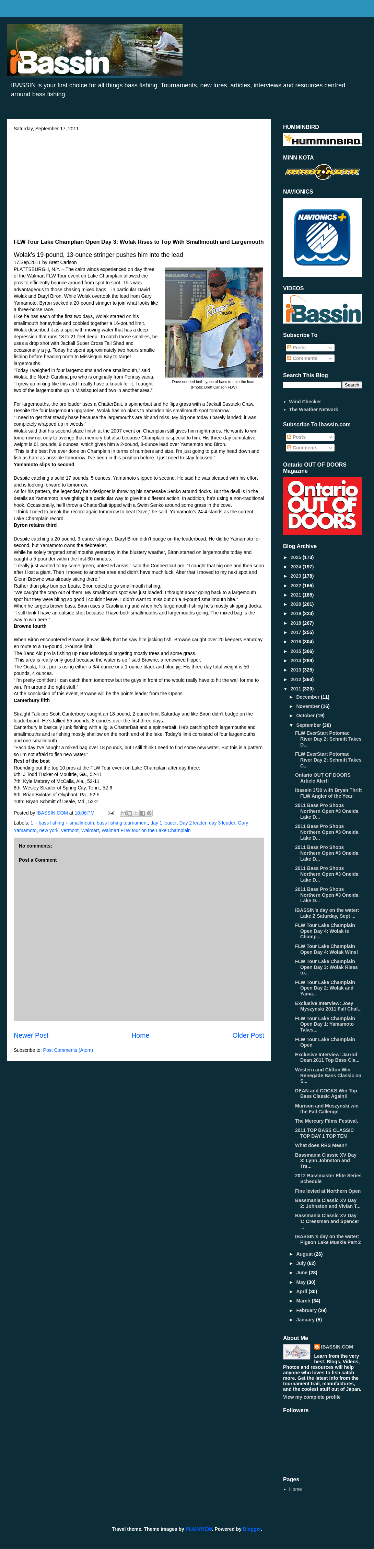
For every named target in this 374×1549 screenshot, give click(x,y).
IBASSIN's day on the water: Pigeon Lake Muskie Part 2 (328, 1239)
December (308, 697)
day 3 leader (222, 823)
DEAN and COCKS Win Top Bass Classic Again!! (326, 1093)
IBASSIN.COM (52, 813)
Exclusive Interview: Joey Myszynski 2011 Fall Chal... (328, 1006)
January (306, 1319)
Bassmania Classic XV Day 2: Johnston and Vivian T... (328, 1203)
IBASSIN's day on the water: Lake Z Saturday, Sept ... (327, 913)
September (309, 725)
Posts (296, 347)
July (301, 1263)
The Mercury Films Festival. (326, 1121)
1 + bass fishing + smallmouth (62, 823)
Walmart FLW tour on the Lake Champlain (146, 830)
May (301, 1282)
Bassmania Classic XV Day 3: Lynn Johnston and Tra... (326, 1160)
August (305, 1254)
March (304, 1300)
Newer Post (31, 1035)
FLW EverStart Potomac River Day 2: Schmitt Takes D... (328, 739)
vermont (70, 830)
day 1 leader (163, 823)
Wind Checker (305, 401)
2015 (297, 651)
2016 (297, 641)
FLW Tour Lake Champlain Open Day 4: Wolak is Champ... (325, 931)
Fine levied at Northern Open (328, 1191)
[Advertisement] (139, 183)
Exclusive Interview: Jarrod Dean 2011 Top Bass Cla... (327, 1057)
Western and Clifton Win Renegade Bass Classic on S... (328, 1075)
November (308, 706)
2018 (297, 623)
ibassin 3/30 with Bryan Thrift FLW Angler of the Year (328, 793)
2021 (297, 595)
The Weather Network (313, 409)
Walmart (90, 830)
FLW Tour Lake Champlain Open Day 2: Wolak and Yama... (325, 988)
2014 (297, 660)
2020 (297, 604)
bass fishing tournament (122, 823)
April (302, 1291)
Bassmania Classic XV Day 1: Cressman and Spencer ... (327, 1221)
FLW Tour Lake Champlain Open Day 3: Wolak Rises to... (326, 967)
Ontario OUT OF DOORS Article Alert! (323, 778)
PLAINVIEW (199, 1529)
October (306, 715)
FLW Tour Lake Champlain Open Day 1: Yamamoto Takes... (325, 1024)
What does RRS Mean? (321, 1145)
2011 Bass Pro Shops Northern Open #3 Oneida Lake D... (327, 811)
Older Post (248, 1035)
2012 (297, 679)
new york (48, 830)
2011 (297, 688)
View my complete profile (312, 1397)
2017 (297, 632)
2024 (297, 566)
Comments (302, 358)
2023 (297, 576)
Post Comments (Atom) (68, 1050)
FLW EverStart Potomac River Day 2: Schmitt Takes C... (328, 759)
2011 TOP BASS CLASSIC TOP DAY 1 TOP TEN (324, 1133)
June (302, 1272)
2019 (297, 613)
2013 (297, 670)
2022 (297, 585)
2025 (297, 557)
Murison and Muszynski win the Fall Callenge (327, 1108)
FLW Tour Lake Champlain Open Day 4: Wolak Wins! (326, 949)
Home (140, 1035)
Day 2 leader (193, 823)
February (307, 1310)
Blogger (252, 1529)
